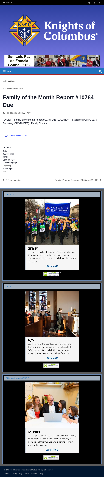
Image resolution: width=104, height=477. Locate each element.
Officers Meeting (13, 180)
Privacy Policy (17, 474)
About (27, 474)
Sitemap (6, 474)
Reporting (7, 166)
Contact (34, 474)
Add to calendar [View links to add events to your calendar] (16, 136)
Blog (41, 474)
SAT (4, 172)
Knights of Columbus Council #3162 (23, 470)
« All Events (9, 81)
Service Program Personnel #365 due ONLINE (77, 180)
